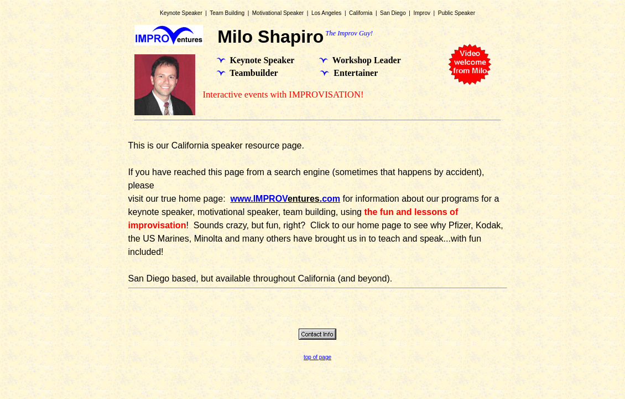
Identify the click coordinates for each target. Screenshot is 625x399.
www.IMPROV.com (285, 198)
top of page (317, 357)
